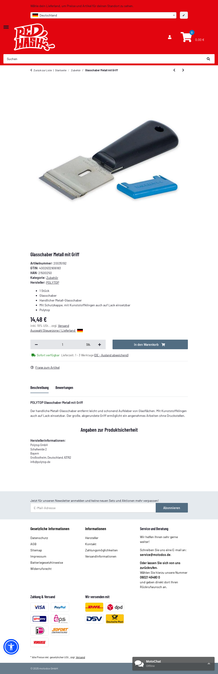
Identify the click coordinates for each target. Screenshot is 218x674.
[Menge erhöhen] (99, 344)
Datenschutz (39, 538)
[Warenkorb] (192, 37)
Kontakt (90, 544)
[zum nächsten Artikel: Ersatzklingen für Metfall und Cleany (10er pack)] (183, 70)
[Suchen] (102, 59)
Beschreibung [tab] (39, 387)
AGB (33, 544)
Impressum (38, 556)
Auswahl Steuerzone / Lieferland (56, 330)
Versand (63, 326)
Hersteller (91, 538)
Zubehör (52, 278)
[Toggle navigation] (6, 24)
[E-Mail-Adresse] (93, 508)
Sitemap (36, 550)
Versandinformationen (100, 556)
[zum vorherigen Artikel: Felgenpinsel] (174, 70)
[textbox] (103, 15)
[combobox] (103, 15)
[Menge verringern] (36, 344)
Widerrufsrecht (41, 569)
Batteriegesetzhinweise (46, 562)
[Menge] (63, 344)
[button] (169, 37)
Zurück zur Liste (43, 70)
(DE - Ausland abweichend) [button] (111, 355)
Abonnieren (171, 508)
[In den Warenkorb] (150, 344)
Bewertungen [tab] (64, 387)
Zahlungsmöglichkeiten (101, 550)
